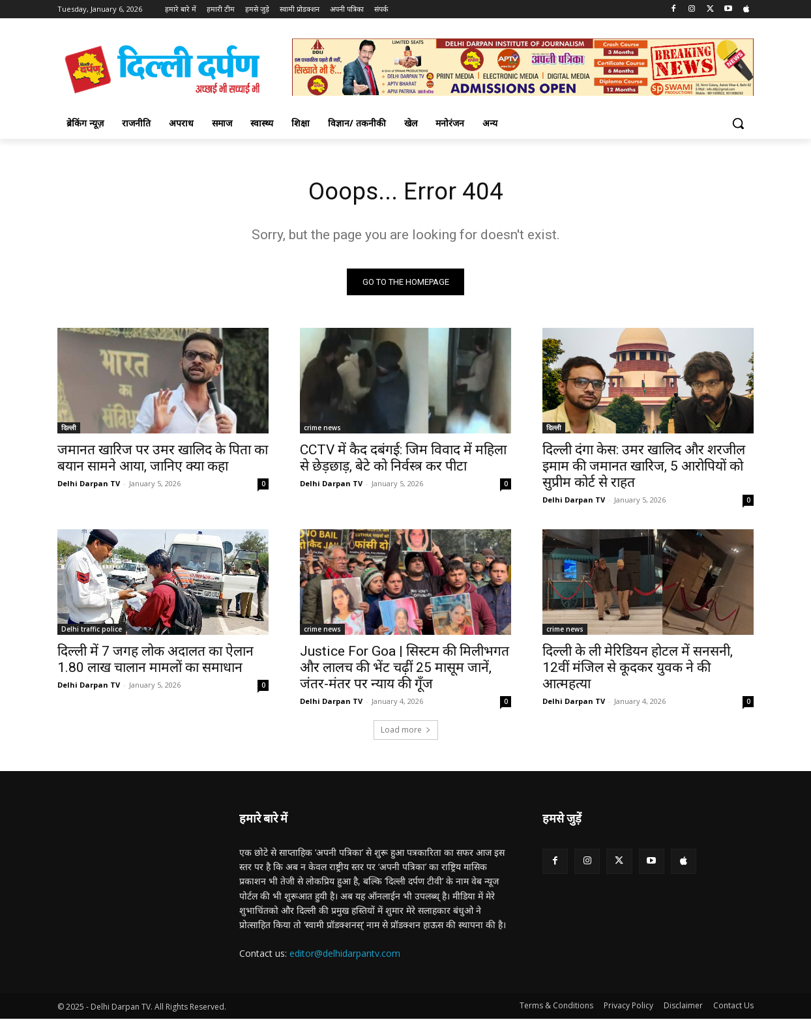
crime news (322, 430)
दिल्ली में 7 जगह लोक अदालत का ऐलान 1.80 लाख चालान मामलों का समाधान (155, 662)
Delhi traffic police (91, 631)
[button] (738, 123)
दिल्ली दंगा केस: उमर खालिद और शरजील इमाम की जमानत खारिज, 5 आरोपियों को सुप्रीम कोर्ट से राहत (643, 469)
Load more (406, 732)
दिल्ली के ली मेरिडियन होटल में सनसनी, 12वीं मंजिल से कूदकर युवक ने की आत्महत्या (637, 670)
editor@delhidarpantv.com (344, 956)
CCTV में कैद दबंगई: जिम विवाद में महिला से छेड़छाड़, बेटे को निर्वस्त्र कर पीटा (403, 460)
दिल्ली (68, 430)
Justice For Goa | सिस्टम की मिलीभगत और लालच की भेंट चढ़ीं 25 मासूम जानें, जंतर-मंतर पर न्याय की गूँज (404, 670)
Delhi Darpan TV (88, 486)
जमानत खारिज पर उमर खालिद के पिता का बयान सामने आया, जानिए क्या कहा (162, 460)
